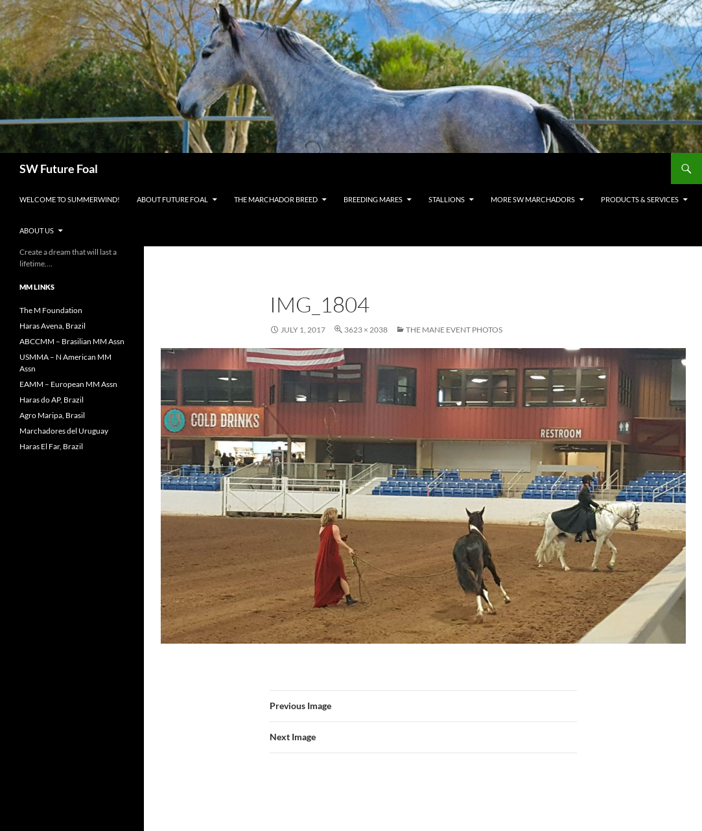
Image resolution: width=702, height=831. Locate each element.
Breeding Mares (373, 199)
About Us (36, 230)
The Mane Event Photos (454, 329)
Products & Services (640, 199)
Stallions (446, 199)
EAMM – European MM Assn (68, 384)
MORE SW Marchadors (533, 199)
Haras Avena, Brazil (52, 326)
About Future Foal (172, 199)
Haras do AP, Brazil (51, 399)
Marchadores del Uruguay (63, 431)
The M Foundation (50, 310)
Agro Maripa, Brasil (52, 415)
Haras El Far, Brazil (51, 446)
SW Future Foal (58, 168)
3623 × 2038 (366, 329)
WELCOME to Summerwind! (69, 199)
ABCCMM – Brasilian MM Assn (71, 341)
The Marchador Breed (276, 199)
